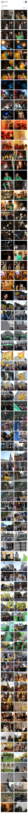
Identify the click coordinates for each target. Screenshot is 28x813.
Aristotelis (5, 6)
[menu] (26, 2)
